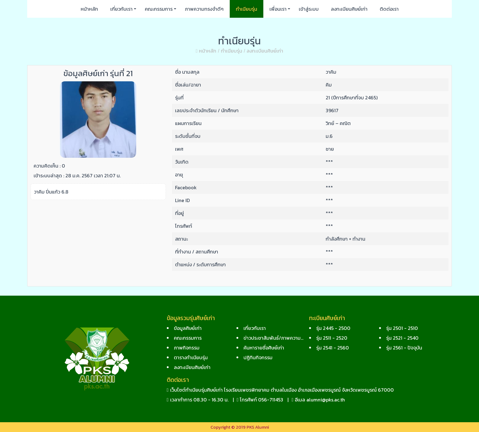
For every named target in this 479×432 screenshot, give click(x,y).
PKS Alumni (258, 427)
